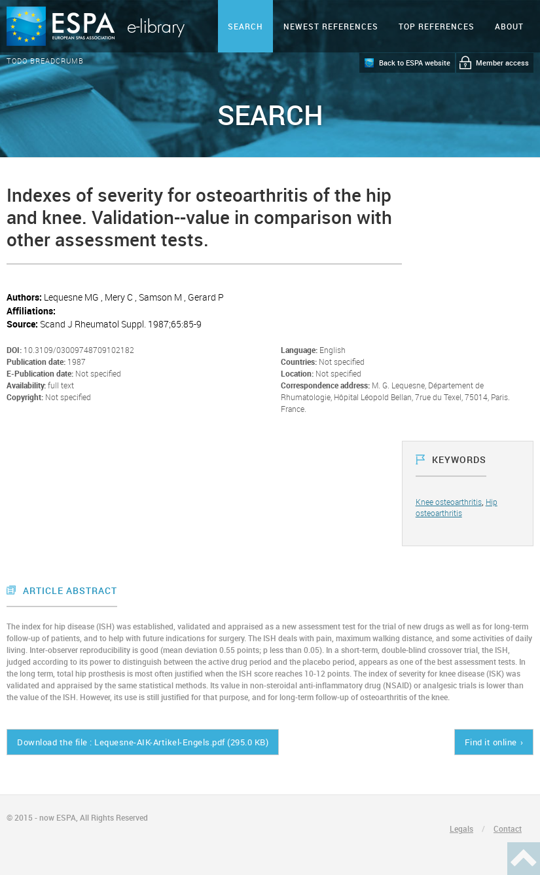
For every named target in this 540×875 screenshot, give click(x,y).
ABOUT (509, 26)
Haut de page (523, 858)
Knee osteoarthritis (449, 501)
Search (245, 26)
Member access (502, 62)
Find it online (491, 742)
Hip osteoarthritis (456, 507)
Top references (437, 26)
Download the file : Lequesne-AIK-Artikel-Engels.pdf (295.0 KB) (142, 742)
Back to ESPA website (414, 62)
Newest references (330, 26)
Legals (461, 828)
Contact (508, 828)
